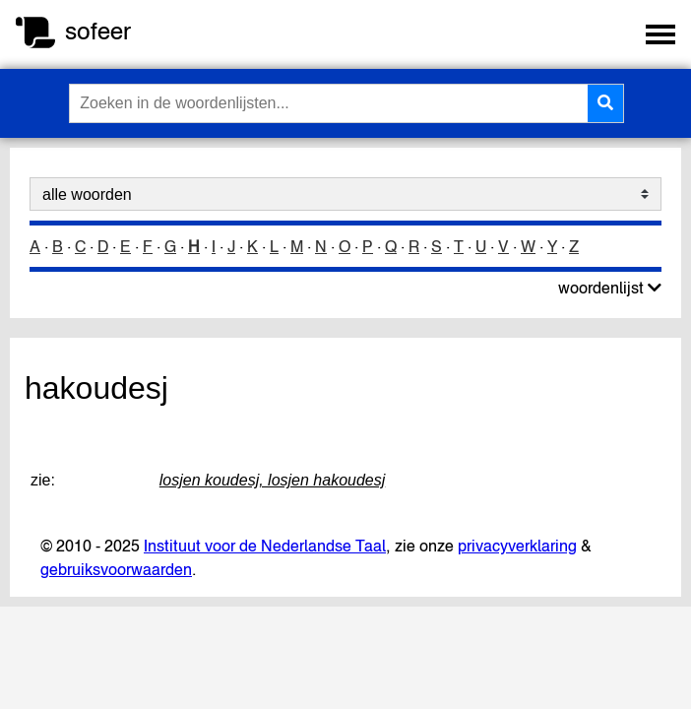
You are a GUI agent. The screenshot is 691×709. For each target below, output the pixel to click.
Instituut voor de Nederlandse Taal (265, 545)
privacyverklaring (517, 545)
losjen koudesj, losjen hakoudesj (272, 480)
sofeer (98, 31)
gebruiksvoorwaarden (116, 569)
